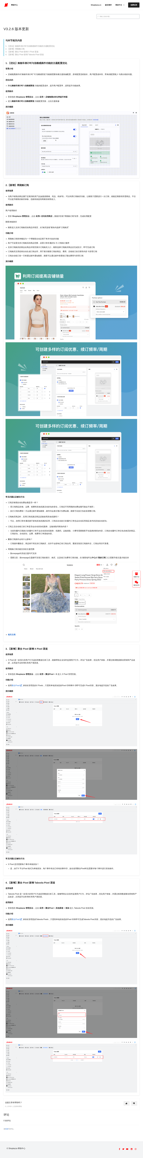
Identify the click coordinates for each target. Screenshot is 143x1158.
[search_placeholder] (118, 16)
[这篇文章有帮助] (127, 1103)
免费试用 (133, 5)
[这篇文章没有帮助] (134, 1103)
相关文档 (11, 635)
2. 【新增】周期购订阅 (15, 49)
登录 (6, 1129)
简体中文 (118, 5)
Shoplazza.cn (96, 5)
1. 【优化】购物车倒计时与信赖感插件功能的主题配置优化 (30, 46)
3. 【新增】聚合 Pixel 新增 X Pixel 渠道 (21, 52)
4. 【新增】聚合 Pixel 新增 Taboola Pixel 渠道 (24, 55)
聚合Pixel (17, 685)
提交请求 (108, 5)
